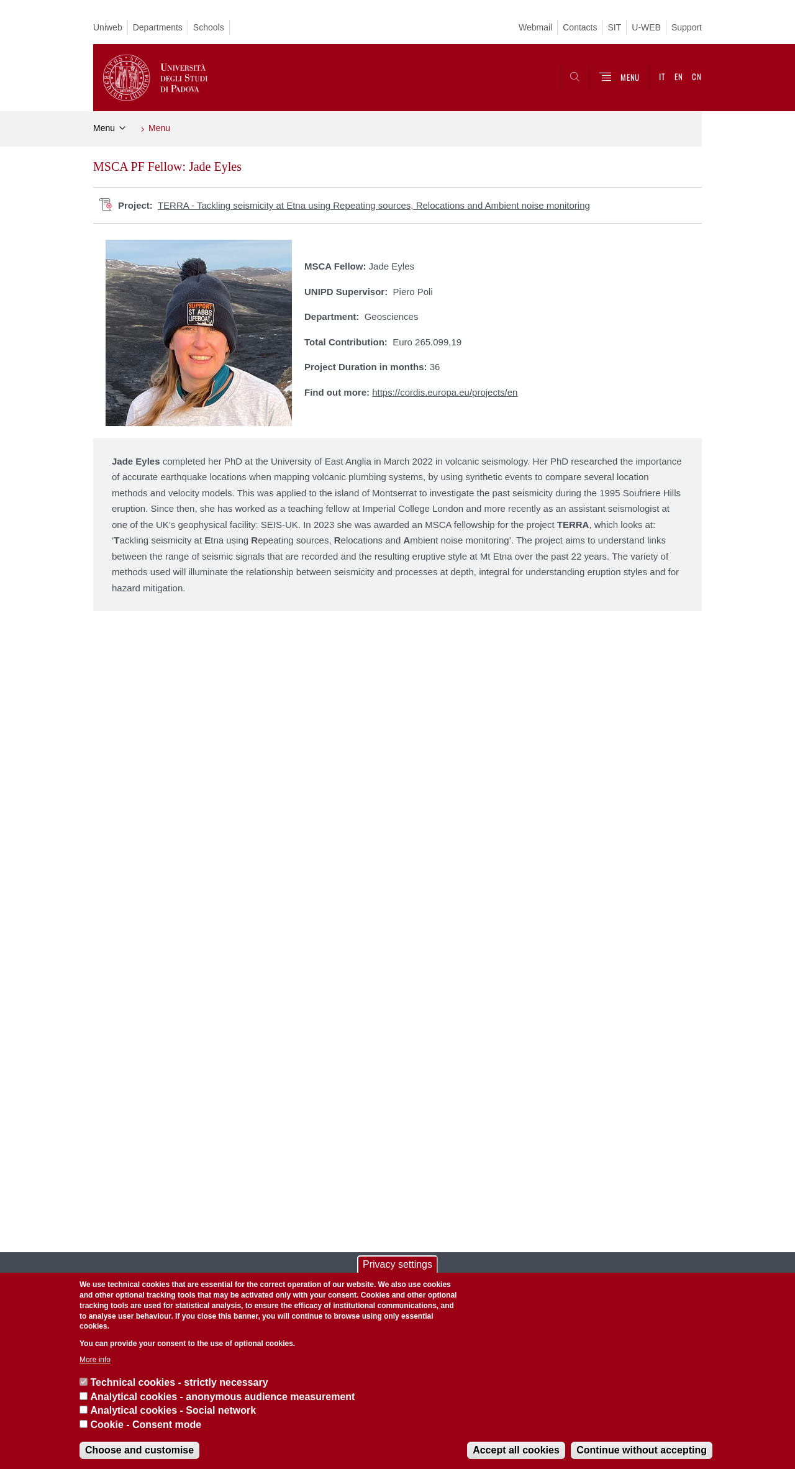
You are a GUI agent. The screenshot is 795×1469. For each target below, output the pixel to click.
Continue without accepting (641, 1450)
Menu (104, 128)
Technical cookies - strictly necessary (179, 1382)
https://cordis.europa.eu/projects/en (444, 392)
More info (95, 1359)
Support (686, 27)
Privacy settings (397, 1264)
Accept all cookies (516, 1450)
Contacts (580, 27)
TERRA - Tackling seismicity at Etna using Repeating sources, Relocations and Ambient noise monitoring (374, 205)
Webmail (535, 27)
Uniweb (107, 27)
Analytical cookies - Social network (173, 1410)
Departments (158, 27)
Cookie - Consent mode (145, 1424)
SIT (615, 27)
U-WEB (646, 27)
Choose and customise (139, 1450)
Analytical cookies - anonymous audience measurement (222, 1396)
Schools (208, 27)
